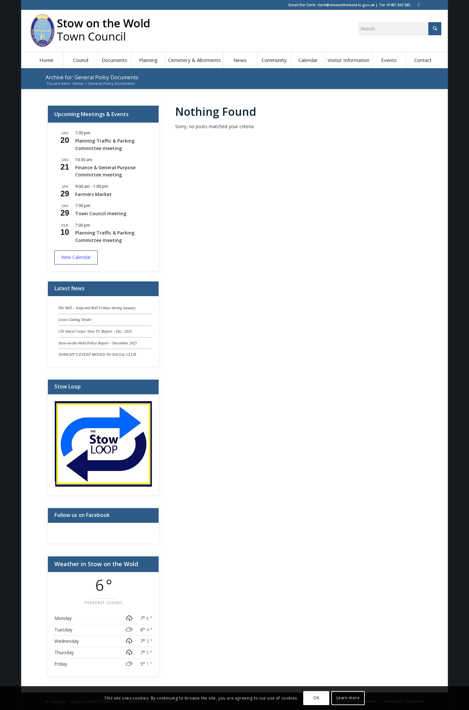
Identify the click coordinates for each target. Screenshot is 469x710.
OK (316, 698)
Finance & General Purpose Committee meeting (105, 171)
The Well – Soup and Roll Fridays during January (96, 308)
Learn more (348, 698)
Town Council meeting (100, 213)
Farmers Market (93, 194)
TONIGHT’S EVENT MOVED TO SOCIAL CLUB (97, 354)
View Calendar (76, 257)
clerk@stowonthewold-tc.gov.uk (346, 4)
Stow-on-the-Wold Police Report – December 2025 (97, 343)
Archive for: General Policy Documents (92, 77)
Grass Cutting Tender (75, 319)
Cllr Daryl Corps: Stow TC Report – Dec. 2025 (95, 331)
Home (78, 83)
